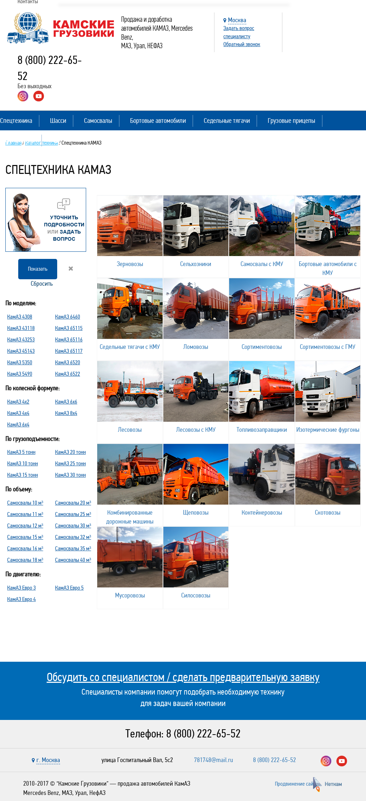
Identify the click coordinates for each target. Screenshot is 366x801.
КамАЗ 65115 (69, 328)
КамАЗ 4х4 (18, 413)
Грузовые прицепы (291, 120)
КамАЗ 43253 (21, 339)
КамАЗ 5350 (19, 362)
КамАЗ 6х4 (18, 424)
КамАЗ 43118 (21, 328)
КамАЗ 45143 (21, 350)
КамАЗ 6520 (67, 362)
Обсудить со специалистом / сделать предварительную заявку (183, 677)
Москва (237, 20)
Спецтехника (16, 120)
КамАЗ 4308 (19, 316)
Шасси (58, 120)
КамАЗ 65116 (69, 339)
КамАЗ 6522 (67, 373)
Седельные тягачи (227, 120)
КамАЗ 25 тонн (70, 463)
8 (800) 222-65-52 (203, 734)
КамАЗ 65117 (69, 350)
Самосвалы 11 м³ (25, 514)
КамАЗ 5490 (19, 373)
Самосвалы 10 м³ (25, 502)
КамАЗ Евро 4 (21, 599)
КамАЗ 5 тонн (21, 452)
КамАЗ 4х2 (18, 401)
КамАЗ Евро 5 (69, 587)
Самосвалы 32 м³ (73, 537)
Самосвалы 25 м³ (73, 514)
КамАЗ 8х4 (66, 413)
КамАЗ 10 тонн (22, 463)
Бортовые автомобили (158, 120)
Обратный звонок (241, 44)
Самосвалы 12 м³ (25, 525)
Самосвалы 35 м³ (73, 548)
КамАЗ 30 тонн (70, 474)
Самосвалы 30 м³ (73, 525)
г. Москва (48, 760)
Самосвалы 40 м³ (73, 559)
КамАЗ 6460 (67, 316)
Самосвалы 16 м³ (25, 548)
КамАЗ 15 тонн (22, 474)
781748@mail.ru (213, 760)
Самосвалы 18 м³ (25, 559)
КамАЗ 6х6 (66, 401)
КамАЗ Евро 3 (21, 587)
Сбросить (51, 276)
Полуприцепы (17, 140)
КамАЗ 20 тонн (70, 452)
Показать (38, 268)
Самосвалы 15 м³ (25, 537)
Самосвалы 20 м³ (73, 502)
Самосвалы (98, 120)
